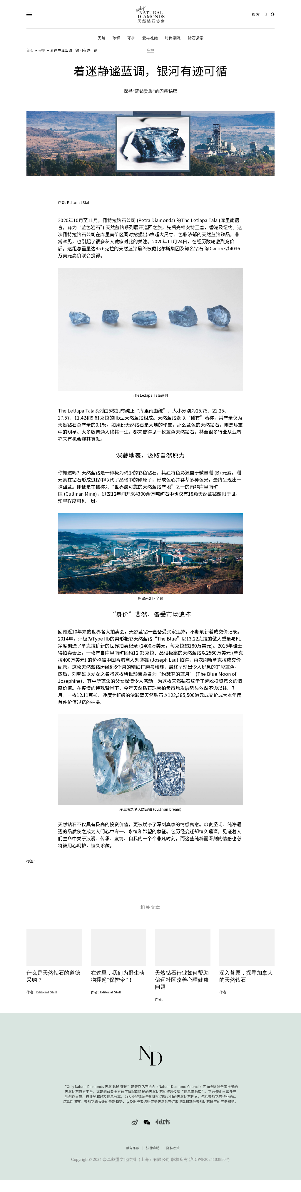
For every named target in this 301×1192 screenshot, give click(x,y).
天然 (102, 38)
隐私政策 (173, 1156)
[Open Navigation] (40, 14)
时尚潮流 (172, 38)
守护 (131, 38)
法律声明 (152, 1156)
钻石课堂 (195, 38)
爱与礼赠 (150, 38)
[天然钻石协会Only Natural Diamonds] (150, 14)
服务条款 (132, 1156)
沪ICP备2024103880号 (209, 1168)
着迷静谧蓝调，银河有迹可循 (73, 50)
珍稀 (117, 38)
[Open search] (259, 14)
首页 (30, 50)
